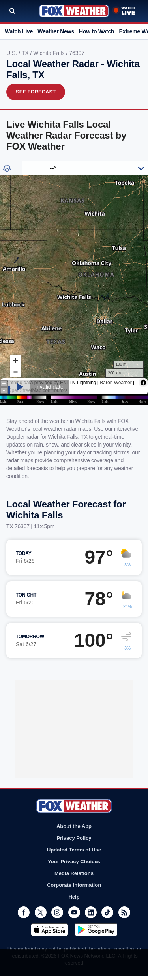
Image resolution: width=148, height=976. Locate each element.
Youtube (74, 912)
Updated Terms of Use (74, 850)
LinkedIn (91, 912)
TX (26, 53)
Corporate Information (74, 885)
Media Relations (74, 873)
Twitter (41, 912)
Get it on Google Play (96, 929)
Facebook (24, 912)
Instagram (57, 912)
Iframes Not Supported (74, 283)
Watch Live (19, 31)
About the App (74, 826)
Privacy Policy (73, 838)
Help (73, 897)
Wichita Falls (49, 53)
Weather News (55, 31)
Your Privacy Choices (74, 861)
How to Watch (96, 31)
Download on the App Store (49, 929)
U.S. (12, 53)
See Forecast (36, 92)
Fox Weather (74, 11)
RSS (124, 912)
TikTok (107, 912)
